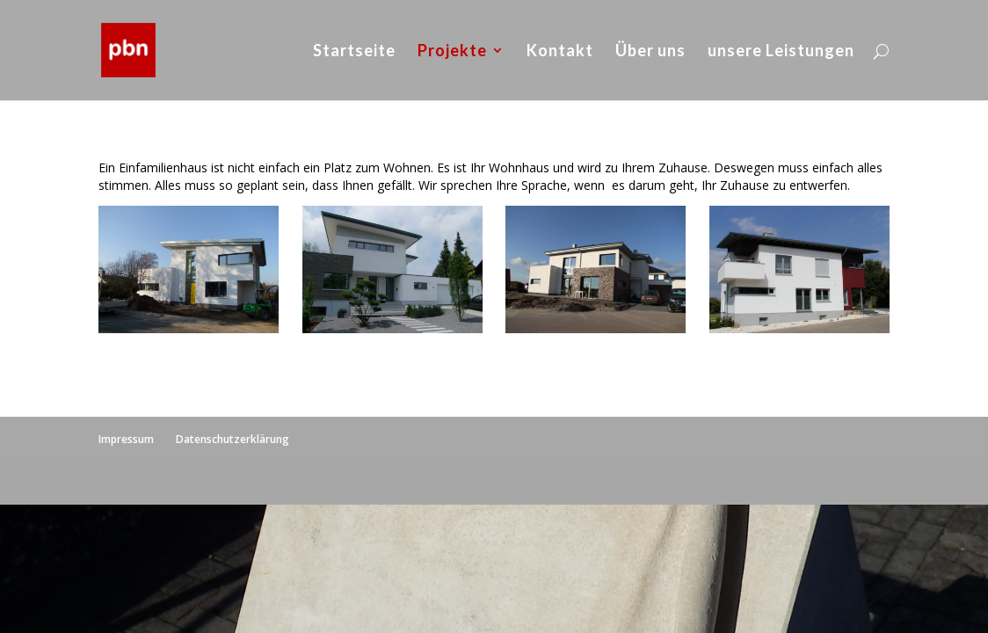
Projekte (452, 52)
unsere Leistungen (781, 52)
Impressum (126, 439)
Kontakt (560, 52)
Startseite (354, 52)
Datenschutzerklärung (232, 439)
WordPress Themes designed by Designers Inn (246, 482)
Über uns (650, 52)
